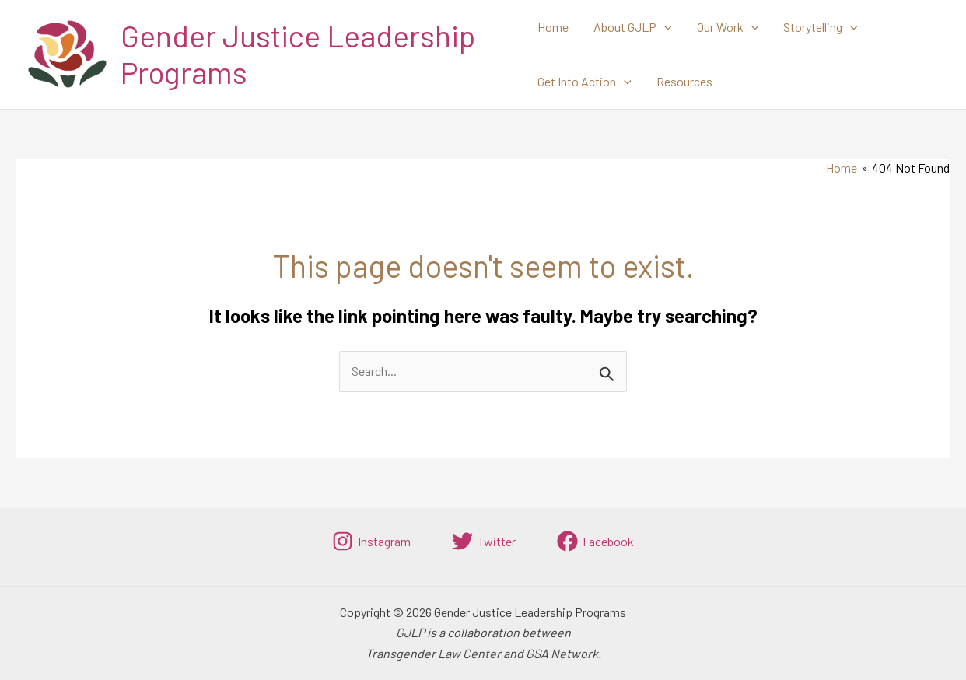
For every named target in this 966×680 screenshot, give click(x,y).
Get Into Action (584, 81)
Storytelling (820, 27)
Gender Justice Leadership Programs (298, 53)
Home (553, 26)
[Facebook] (595, 541)
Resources (684, 81)
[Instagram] (371, 541)
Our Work (728, 27)
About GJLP (632, 27)
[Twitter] (484, 541)
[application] (664, 27)
